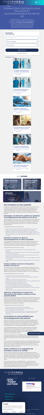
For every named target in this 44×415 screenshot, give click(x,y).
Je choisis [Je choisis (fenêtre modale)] (14, 411)
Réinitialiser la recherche (22, 53)
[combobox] (22, 41)
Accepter (21, 411)
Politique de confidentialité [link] (8, 409)
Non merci (6, 411)
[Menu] (36, 2)
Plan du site (32, 413)
